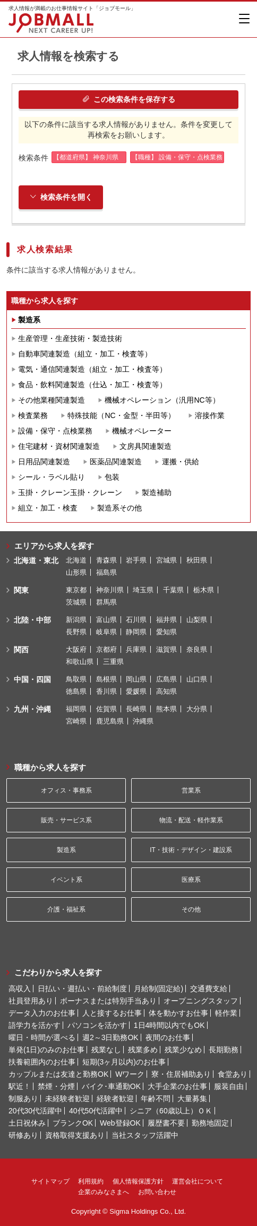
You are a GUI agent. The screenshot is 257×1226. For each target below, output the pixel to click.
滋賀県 (166, 649)
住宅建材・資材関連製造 (59, 446)
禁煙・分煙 (56, 1086)
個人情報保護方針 (138, 1181)
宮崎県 (76, 721)
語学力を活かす (34, 1025)
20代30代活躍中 (35, 1110)
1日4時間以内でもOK (169, 1025)
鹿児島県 (110, 721)
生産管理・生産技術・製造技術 (70, 338)
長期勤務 (223, 1049)
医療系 (191, 879)
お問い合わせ (157, 1192)
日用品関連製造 (44, 461)
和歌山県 (79, 661)
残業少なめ (183, 1049)
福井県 (166, 619)
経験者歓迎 (115, 1098)
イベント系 (66, 879)
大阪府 (76, 649)
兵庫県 (136, 649)
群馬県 (106, 602)
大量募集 (192, 1098)
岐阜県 (106, 631)
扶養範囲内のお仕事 (41, 1062)
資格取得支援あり (75, 1135)
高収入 (19, 988)
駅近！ (19, 1086)
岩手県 (136, 560)
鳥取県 (76, 679)
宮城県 (166, 560)
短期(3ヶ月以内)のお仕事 (124, 1062)
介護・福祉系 (66, 909)
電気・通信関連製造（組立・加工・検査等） (92, 369)
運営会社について (197, 1181)
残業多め (143, 1049)
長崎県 (136, 708)
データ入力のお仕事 (41, 1013)
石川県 (136, 619)
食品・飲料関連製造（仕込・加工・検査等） (92, 384)
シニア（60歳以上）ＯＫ (171, 1110)
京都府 (106, 649)
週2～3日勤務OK (110, 1037)
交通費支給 (208, 988)
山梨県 (196, 619)
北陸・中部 (32, 620)
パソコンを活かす (97, 1025)
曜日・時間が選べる (41, 1037)
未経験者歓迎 (67, 1098)
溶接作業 (210, 415)
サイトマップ (50, 1181)
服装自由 (229, 1086)
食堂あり (232, 1074)
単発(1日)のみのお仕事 (46, 1049)
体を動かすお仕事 (178, 1013)
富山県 (106, 619)
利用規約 (91, 1181)
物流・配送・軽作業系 (191, 820)
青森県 (106, 560)
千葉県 (173, 589)
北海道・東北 (36, 560)
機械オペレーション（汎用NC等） (162, 400)
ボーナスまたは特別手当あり (108, 1001)
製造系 (29, 320)
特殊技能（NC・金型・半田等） (121, 415)
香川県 (106, 691)
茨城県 (76, 602)
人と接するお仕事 (112, 1013)
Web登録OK (120, 1123)
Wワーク (129, 1074)
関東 (21, 590)
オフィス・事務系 (66, 790)
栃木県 (203, 589)
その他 (191, 909)
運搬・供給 (180, 461)
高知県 (166, 691)
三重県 (113, 661)
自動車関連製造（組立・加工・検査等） (85, 354)
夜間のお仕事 (167, 1037)
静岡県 (136, 631)
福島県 (106, 572)
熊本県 (166, 708)
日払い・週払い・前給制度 (82, 988)
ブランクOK (73, 1123)
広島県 (166, 679)
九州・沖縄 (32, 709)
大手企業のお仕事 (177, 1086)
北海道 (76, 560)
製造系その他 (119, 508)
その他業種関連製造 (51, 400)
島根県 (106, 679)
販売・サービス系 (66, 820)
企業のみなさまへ (103, 1192)
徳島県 (76, 691)
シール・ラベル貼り (51, 477)
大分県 (196, 708)
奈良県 (196, 649)
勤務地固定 (210, 1123)
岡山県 (136, 679)
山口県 (196, 679)
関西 (21, 649)
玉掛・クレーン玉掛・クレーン (70, 492)
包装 (112, 477)
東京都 (76, 589)
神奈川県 (110, 589)
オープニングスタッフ (201, 1001)
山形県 (76, 572)
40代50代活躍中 (96, 1110)
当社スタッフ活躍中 (145, 1135)
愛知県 (166, 631)
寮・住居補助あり (181, 1074)
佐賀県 (106, 708)
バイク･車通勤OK (111, 1086)
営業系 (191, 790)
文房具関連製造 (145, 446)
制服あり (23, 1098)
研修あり (23, 1135)
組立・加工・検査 (48, 508)
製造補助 (157, 492)
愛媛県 (136, 691)
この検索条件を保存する (128, 99)
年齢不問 (155, 1098)
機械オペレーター (142, 431)
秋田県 (196, 560)
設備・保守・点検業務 (55, 431)
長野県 (76, 631)
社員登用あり (30, 1001)
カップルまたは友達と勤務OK (58, 1074)
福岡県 (76, 708)
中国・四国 (32, 679)
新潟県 (76, 619)
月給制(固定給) (158, 988)
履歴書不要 (166, 1123)
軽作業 (226, 1013)
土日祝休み (27, 1123)
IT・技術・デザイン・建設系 (191, 850)
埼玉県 (143, 589)
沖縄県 (143, 721)
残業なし (106, 1049)
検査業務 (33, 415)
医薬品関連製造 (116, 461)
